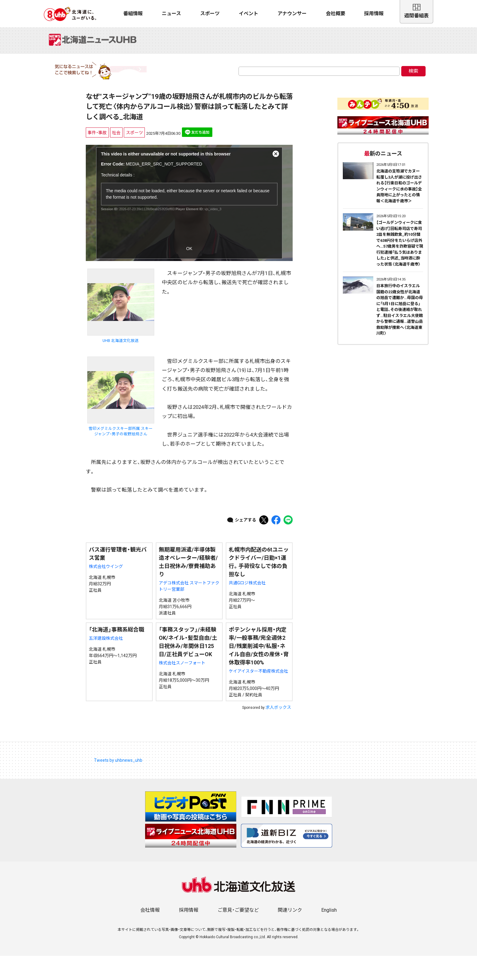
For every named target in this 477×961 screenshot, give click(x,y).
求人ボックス (278, 712)
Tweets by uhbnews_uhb (118, 765)
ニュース (171, 13)
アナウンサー (292, 13)
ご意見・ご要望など (238, 915)
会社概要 (335, 13)
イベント (248, 13)
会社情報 (150, 915)
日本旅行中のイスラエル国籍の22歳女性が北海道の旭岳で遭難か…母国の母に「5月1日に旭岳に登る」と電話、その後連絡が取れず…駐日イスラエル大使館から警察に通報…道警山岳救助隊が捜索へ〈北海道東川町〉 (399, 315)
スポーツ (210, 13)
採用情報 (374, 13)
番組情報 (133, 13)
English (329, 915)
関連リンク (290, 915)
